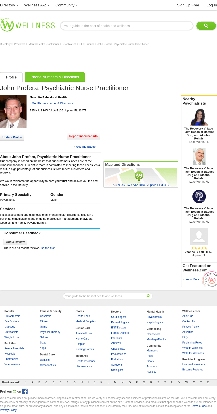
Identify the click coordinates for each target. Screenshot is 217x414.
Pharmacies (11, 359)
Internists (116, 338)
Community (64, 5)
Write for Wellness (193, 353)
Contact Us (188, 321)
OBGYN (116, 343)
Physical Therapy (50, 332)
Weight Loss (11, 337)
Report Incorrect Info (83, 136)
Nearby (199, 101)
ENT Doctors (118, 327)
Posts (150, 355)
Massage (9, 326)
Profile (11, 77)
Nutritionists (11, 332)
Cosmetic (45, 316)
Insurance (82, 355)
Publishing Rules (192, 342)
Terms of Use (199, 406)
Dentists (44, 359)
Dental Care (47, 354)
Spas (43, 342)
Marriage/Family (156, 339)
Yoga (43, 347)
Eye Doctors (11, 321)
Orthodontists (48, 365)
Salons (44, 337)
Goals (150, 361)
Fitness (44, 321)
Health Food (83, 316)
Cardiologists (118, 317)
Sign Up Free (188, 5)
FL (81, 44)
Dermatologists (120, 322)
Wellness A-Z (35, 5)
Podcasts (152, 366)
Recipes (151, 371)
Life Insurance (84, 366)
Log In (212, 5)
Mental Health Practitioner (44, 44)
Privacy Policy (190, 326)
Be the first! (48, 248)
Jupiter (90, 44)
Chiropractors (12, 316)
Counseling (154, 328)
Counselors (153, 334)
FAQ (185, 337)
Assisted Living (84, 333)
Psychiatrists (154, 317)
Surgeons (116, 364)
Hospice (80, 343)
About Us (187, 316)
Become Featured (192, 369)
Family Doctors (120, 332)
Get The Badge (85, 146)
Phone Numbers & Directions (54, 77)
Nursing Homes (85, 349)
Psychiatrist (70, 44)
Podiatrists (117, 359)
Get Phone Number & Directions (52, 103)
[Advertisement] (80, 58)
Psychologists (155, 322)
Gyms (43, 326)
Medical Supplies (86, 321)
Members (152, 350)
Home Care (82, 338)
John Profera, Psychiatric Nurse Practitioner (123, 44)
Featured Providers (193, 364)
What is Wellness (192, 347)
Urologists (117, 370)
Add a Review (15, 242)
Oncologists (118, 348)
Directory (7, 5)
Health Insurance (86, 361)
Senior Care (83, 328)
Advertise (187, 332)
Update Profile (12, 137)
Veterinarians (12, 364)
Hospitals (9, 353)
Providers (20, 44)
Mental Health (155, 311)
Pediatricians (118, 354)
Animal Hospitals (14, 348)
